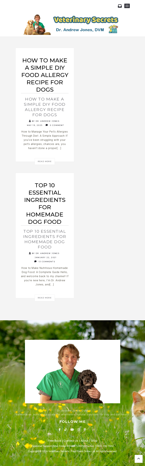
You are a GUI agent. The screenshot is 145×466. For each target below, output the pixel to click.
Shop (94, 441)
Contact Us (71, 441)
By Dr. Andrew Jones (44, 121)
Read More (45, 161)
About (84, 441)
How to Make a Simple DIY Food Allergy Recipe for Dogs (45, 107)
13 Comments (44, 261)
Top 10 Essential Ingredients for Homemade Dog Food (44, 239)
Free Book (54, 441)
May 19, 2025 (34, 125)
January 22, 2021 (45, 257)
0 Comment (55, 125)
